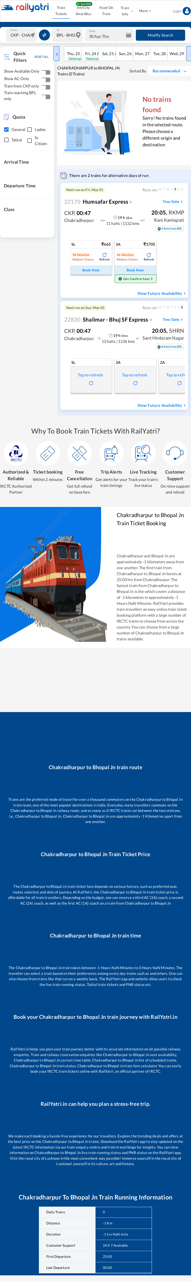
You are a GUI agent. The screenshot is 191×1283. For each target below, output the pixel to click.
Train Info (126, 11)
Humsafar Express (96, 201)
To (58, 29)
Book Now (91, 270)
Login (182, 11)
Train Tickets (61, 10)
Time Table (173, 201)
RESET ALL (41, 57)
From (14, 29)
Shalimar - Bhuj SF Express (106, 319)
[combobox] (22, 35)
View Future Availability (162, 293)
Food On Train (106, 10)
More (145, 11)
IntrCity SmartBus (83, 10)
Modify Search (160, 35)
